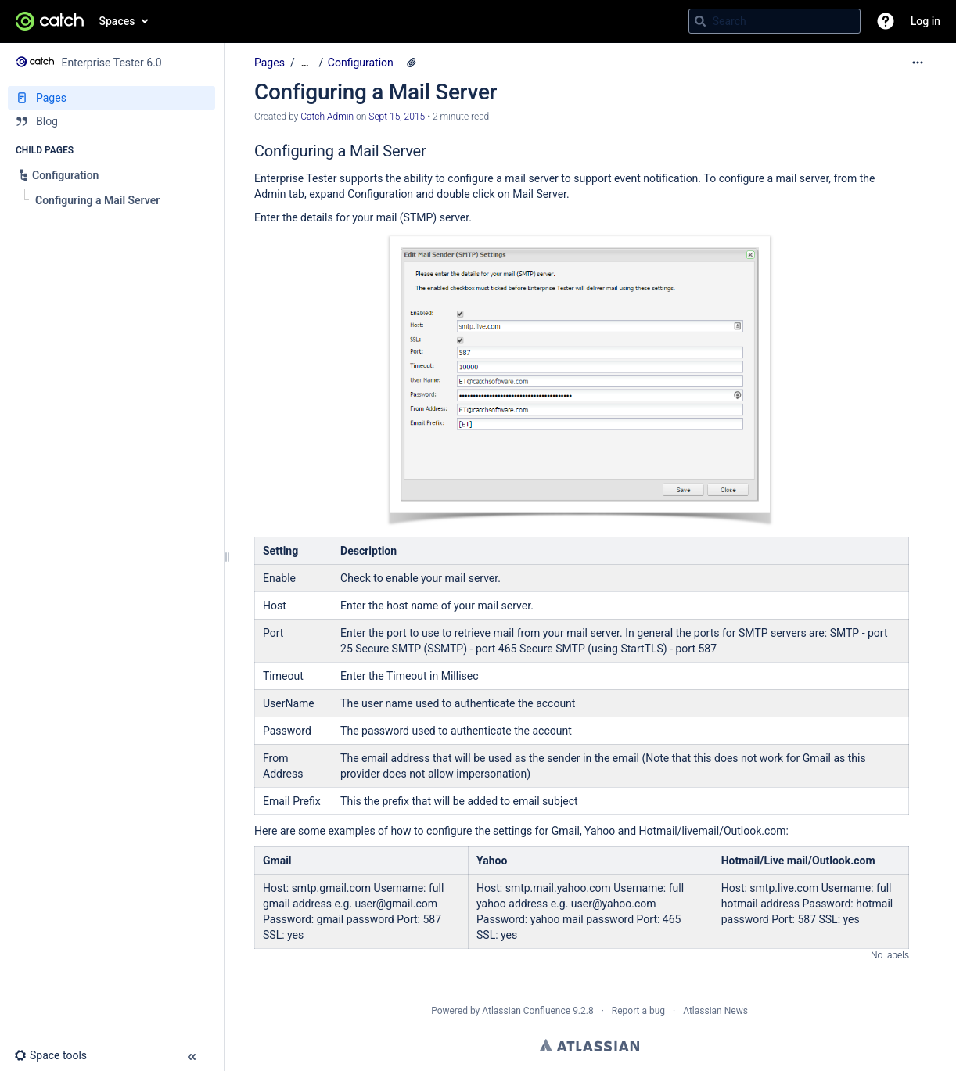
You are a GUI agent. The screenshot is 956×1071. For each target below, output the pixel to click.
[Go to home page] (50, 21)
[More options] (918, 62)
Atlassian (589, 1045)
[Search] (700, 21)
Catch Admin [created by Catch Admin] (327, 116)
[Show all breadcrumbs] (305, 63)
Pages (269, 62)
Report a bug (638, 1010)
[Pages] (111, 98)
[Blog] (111, 121)
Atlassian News (715, 1010)
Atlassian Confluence (526, 1010)
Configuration (361, 62)
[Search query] (774, 21)
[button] (885, 21)
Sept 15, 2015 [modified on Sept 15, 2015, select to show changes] (396, 116)
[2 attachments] (411, 62)
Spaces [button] (117, 21)
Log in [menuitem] (925, 21)
